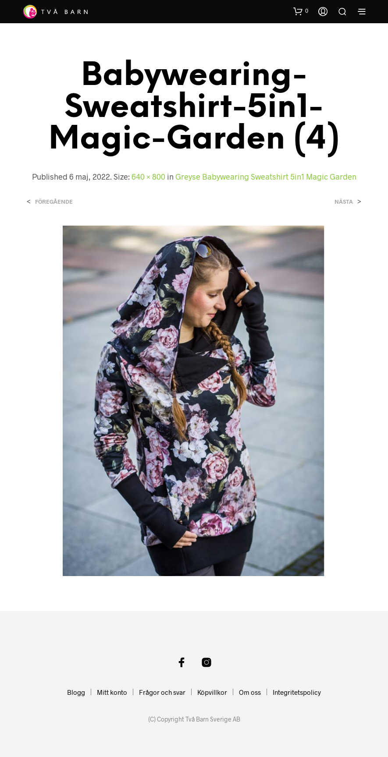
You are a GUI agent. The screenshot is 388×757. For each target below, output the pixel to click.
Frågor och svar (162, 692)
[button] (300, 11)
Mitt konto (112, 692)
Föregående (54, 202)
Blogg (76, 692)
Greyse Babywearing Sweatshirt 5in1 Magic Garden (265, 176)
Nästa (344, 202)
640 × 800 (148, 176)
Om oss (250, 692)
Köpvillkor (212, 692)
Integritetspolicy (297, 692)
